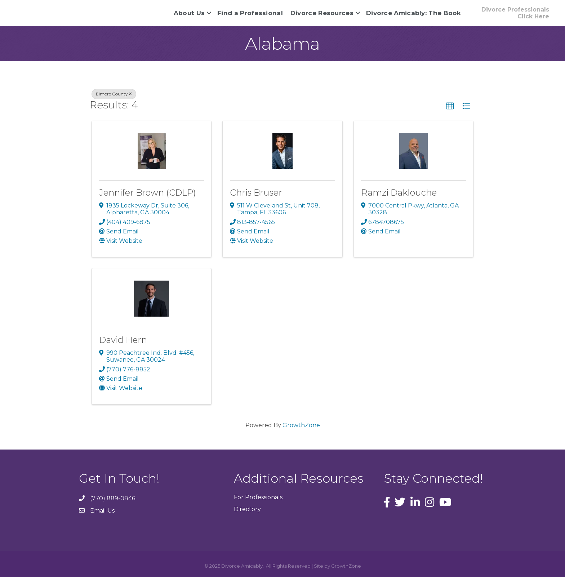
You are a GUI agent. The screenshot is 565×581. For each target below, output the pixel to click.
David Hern (123, 344)
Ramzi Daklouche (399, 197)
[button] (515, 15)
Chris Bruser (256, 197)
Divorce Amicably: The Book (413, 15)
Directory (247, 513)
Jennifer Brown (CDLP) (147, 197)
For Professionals (258, 502)
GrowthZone (301, 429)
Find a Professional (250, 15)
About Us (189, 15)
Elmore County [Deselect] (114, 98)
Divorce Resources (321, 15)
